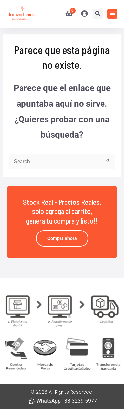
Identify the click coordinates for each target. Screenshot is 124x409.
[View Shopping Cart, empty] (66, 14)
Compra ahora (62, 238)
